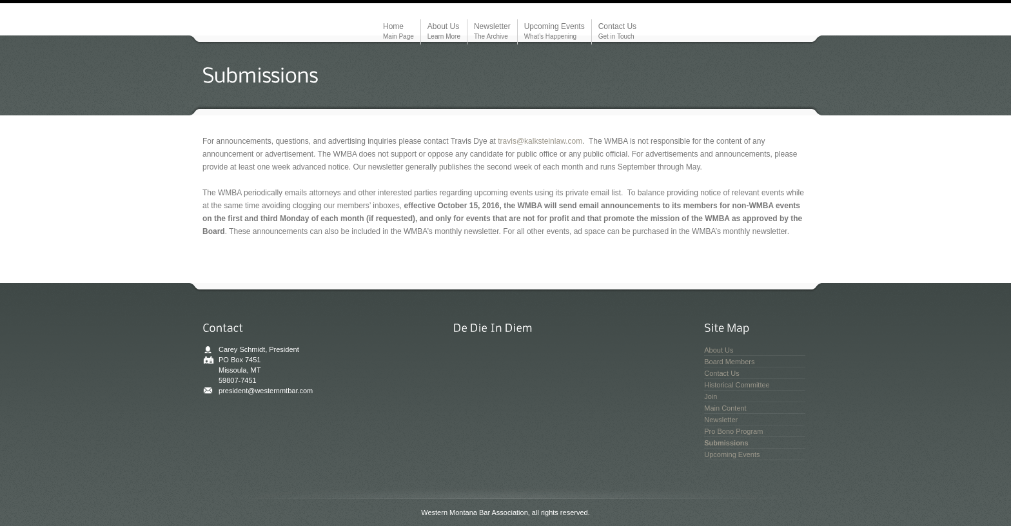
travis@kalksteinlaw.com (540, 141)
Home (398, 31)
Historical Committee (736, 385)
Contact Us (617, 31)
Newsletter (492, 31)
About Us (443, 31)
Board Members (729, 361)
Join (710, 396)
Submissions (726, 443)
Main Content (725, 408)
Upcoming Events (554, 31)
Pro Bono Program (733, 431)
